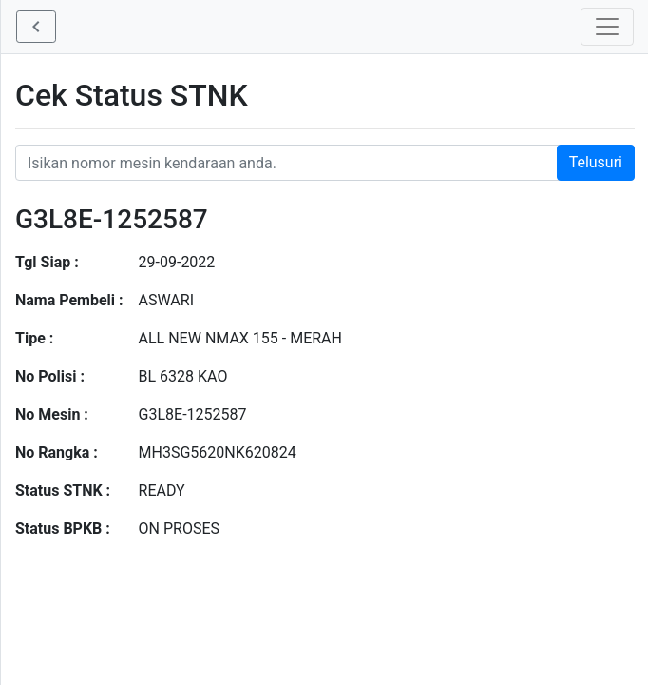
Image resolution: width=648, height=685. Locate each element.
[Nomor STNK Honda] (325, 163)
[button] (36, 26)
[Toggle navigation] (607, 27)
